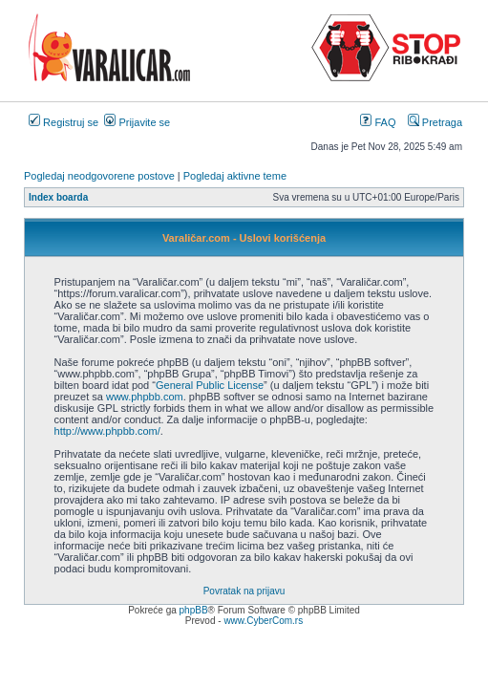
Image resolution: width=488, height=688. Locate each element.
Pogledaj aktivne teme (234, 176)
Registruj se (63, 122)
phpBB (194, 610)
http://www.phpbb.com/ (107, 431)
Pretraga (435, 122)
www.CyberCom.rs (263, 620)
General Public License (210, 385)
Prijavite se (137, 122)
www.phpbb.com (144, 396)
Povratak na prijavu (244, 591)
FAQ (377, 122)
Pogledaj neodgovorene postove (99, 176)
